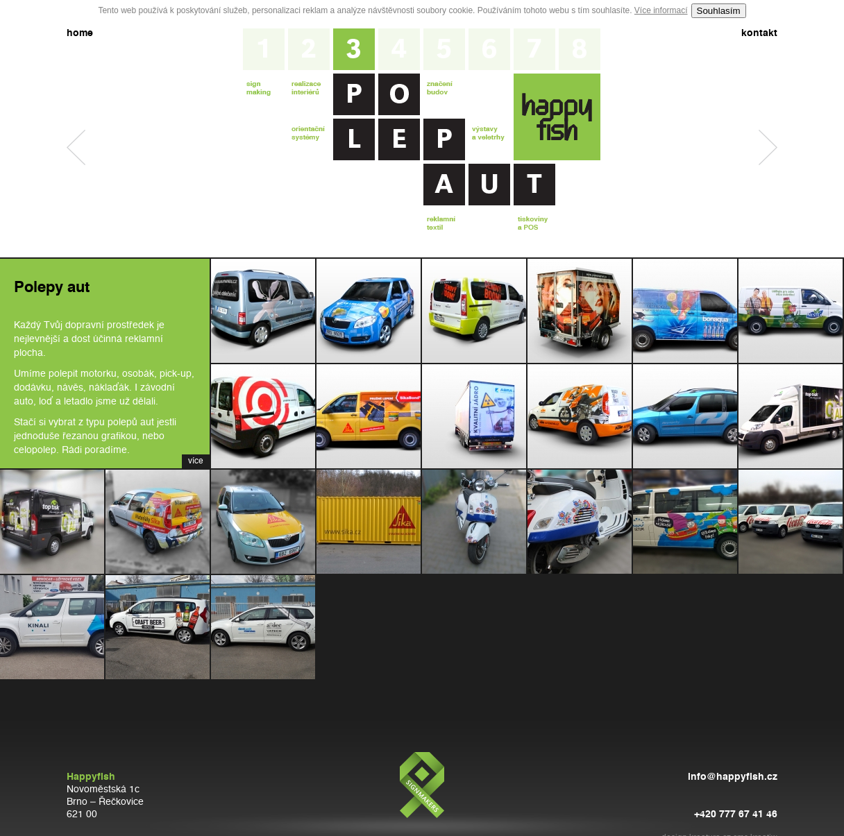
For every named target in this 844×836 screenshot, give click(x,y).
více (195, 461)
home (80, 33)
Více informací (661, 10)
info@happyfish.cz (732, 777)
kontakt (759, 33)
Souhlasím (719, 11)
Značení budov (768, 147)
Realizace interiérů (76, 147)
